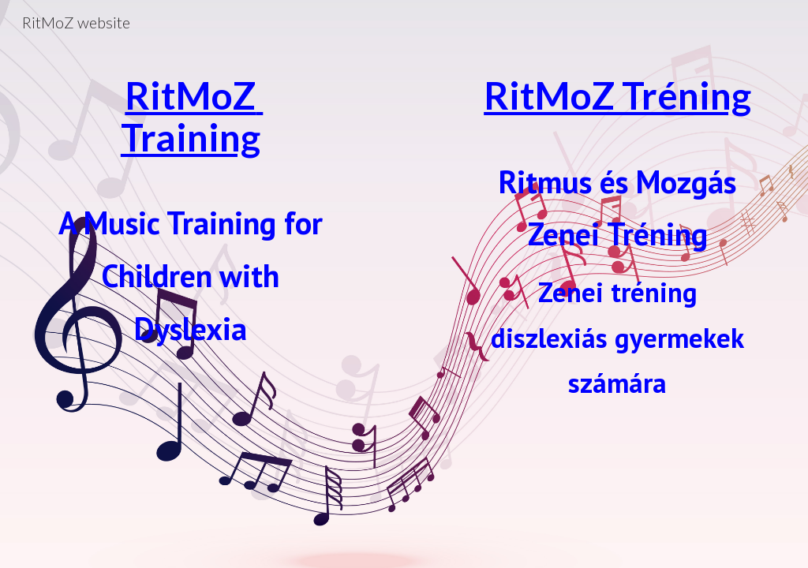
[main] (190, 243)
